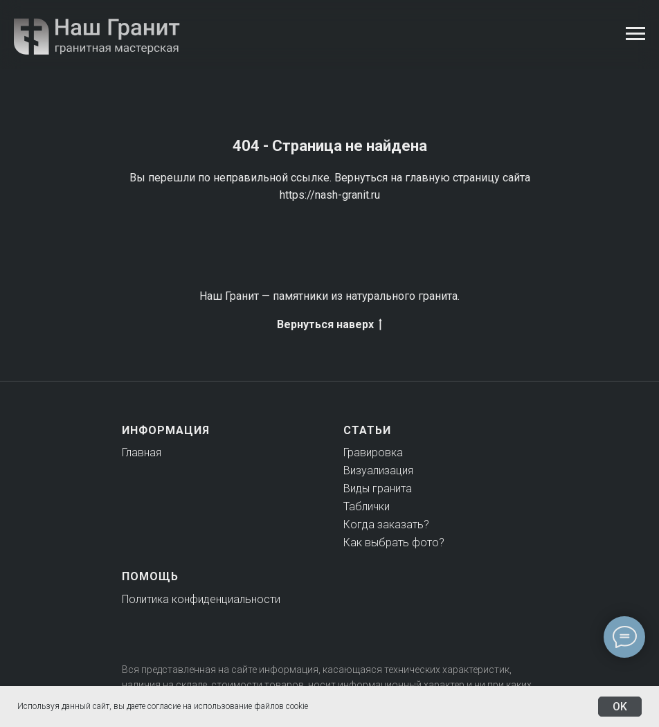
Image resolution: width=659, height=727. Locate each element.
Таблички (366, 506)
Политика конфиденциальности (201, 599)
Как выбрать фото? (393, 542)
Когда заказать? (386, 524)
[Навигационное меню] (635, 34)
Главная (141, 452)
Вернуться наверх (329, 325)
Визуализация (378, 470)
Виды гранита (377, 488)
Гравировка (373, 452)
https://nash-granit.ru (330, 194)
